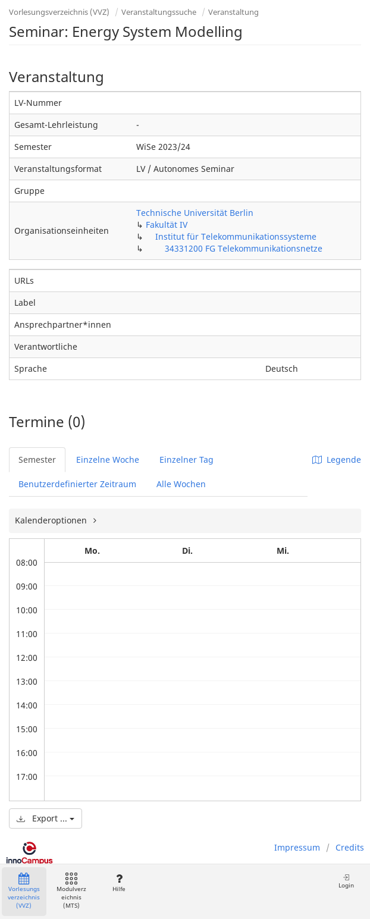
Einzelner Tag (186, 459)
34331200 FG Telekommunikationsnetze (243, 248)
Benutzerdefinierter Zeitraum (77, 484)
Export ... (45, 818)
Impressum (297, 847)
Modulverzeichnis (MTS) (71, 891)
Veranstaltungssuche (158, 12)
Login (346, 881)
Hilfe (119, 883)
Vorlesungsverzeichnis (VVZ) (59, 12)
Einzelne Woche (107, 459)
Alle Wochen (181, 484)
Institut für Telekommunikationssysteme (235, 236)
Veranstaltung (233, 12)
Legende (336, 459)
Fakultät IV (166, 224)
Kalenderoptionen (52, 520)
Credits (349, 847)
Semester (37, 459)
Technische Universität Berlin (194, 212)
